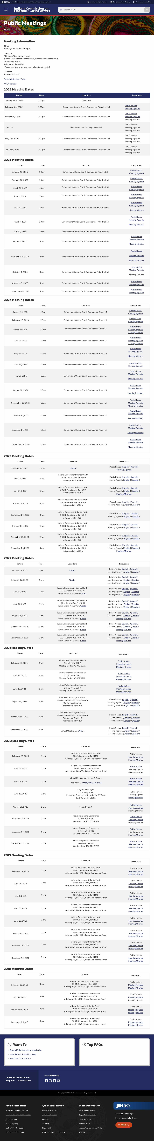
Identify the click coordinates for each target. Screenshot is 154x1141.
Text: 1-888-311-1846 (15, 1131)
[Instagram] (50, 1079)
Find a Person (11, 1118)
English (125, 465)
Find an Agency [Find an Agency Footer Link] (12, 1122)
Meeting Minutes (136, 208)
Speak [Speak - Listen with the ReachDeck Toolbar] (123, 1123)
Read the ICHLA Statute (20, 1057)
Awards (82, 1131)
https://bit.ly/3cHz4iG (91, 781)
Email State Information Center (18, 1113)
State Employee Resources (53, 1131)
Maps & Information (87, 1109)
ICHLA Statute (10, 82)
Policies (45, 1118)
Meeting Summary (136, 391)
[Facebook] (46, 1079)
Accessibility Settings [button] (124, 1112)
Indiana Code (84, 1122)
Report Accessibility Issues (126, 1117)
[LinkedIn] (54, 1079)
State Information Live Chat (17, 1109)
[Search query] (135, 8)
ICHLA (9, 27)
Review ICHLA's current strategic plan (26, 1048)
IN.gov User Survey (49, 1109)
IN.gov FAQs (47, 1126)
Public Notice (131, 103)
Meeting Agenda (132, 106)
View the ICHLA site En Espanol (24, 1052)
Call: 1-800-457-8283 (14, 1126)
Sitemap (45, 1122)
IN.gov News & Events (87, 1113)
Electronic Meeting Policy (15, 77)
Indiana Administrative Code (90, 1126)
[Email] (58, 1079)
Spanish (134, 465)
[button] (97, 2)
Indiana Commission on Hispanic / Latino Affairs (47, 8)
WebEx (73, 466)
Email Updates (85, 1118)
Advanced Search (49, 1113)
